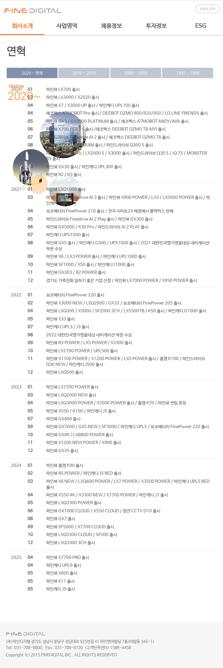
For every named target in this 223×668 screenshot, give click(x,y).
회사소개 (22, 26)
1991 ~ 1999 (187, 73)
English (207, 9)
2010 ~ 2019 (84, 73)
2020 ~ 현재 (32, 73)
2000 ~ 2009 (135, 73)
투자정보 (156, 26)
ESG (200, 26)
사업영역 (66, 26)
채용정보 (111, 26)
